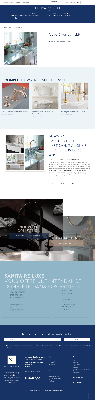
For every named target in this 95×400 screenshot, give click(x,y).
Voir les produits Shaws (62, 184)
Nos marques (35, 14)
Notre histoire (67, 14)
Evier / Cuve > (8, 27)
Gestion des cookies (55, 378)
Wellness (75, 367)
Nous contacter (53, 375)
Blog (50, 380)
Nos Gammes (26, 15)
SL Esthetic (52, 362)
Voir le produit (34, 117)
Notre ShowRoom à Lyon (72, 2)
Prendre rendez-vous (55, 2)
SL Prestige (52, 361)
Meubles (75, 371)
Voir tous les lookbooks (26, 236)
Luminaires (76, 372)
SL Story (51, 366)
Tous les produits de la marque (62, 41)
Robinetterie (76, 361)
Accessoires (76, 364)
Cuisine (75, 366)
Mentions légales (54, 376)
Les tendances (47, 14)
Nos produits (16, 15)
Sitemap (51, 381)
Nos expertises (57, 14)
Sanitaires (75, 362)
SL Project (52, 364)
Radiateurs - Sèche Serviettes (81, 369)
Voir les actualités (63, 243)
